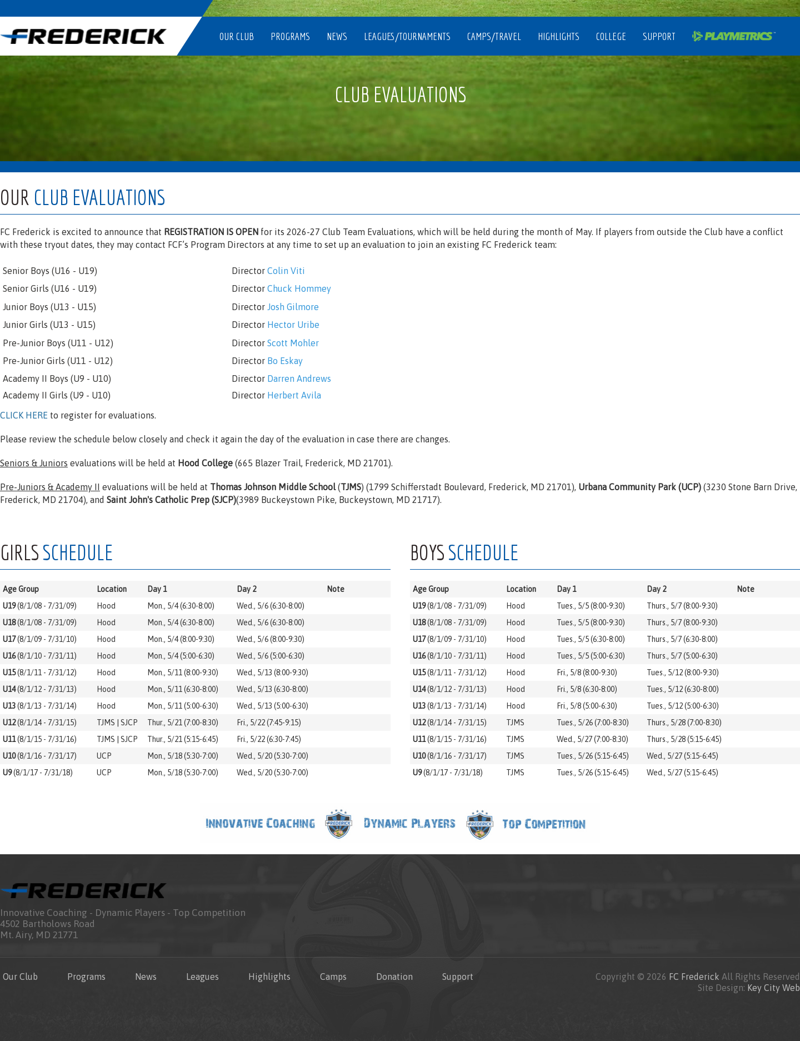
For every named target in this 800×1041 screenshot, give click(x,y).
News (337, 36)
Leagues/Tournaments (407, 36)
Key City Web (773, 988)
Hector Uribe (293, 325)
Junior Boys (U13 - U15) (49, 307)
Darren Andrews (299, 378)
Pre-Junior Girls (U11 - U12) (58, 361)
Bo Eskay (285, 361)
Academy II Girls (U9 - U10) (57, 395)
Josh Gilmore (293, 307)
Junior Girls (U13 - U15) (49, 325)
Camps (333, 977)
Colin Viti (286, 271)
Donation (394, 977)
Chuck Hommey (299, 288)
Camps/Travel (494, 36)
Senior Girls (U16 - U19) (50, 288)
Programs (290, 36)
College (611, 36)
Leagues (202, 977)
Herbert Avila (294, 395)
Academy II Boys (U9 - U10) (57, 378)
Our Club (236, 36)
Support (659, 36)
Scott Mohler (293, 343)
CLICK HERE (24, 415)
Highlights (558, 36)
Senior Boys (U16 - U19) (50, 271)
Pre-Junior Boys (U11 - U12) (58, 343)
